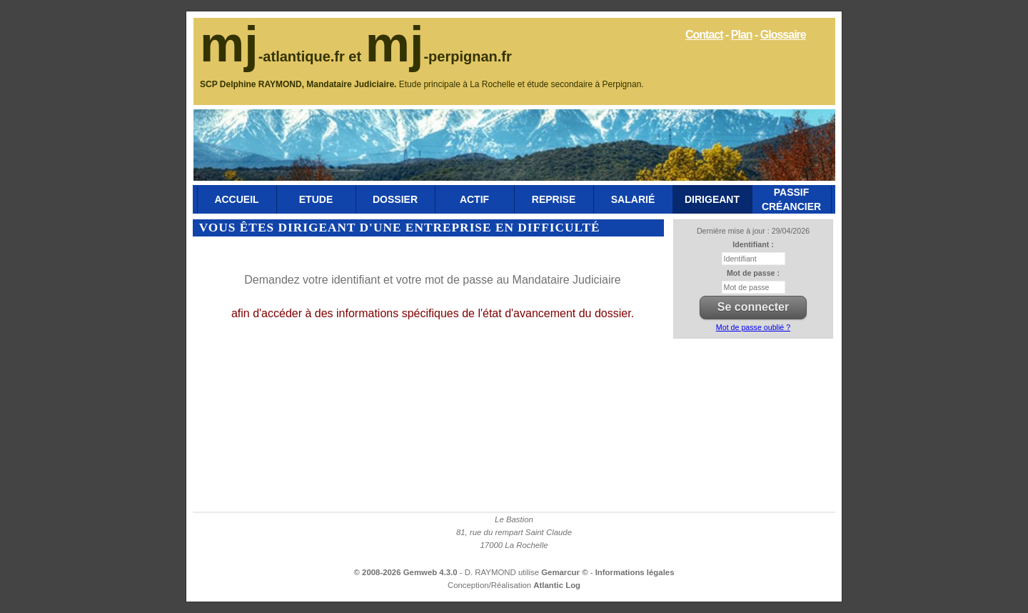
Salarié (633, 199)
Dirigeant (712, 199)
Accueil (236, 199)
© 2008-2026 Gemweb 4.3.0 (406, 572)
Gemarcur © (565, 572)
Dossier (395, 199)
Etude (316, 199)
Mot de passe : (753, 273)
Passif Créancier (791, 199)
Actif (474, 199)
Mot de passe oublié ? (753, 327)
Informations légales (635, 572)
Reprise (553, 199)
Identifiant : (752, 244)
